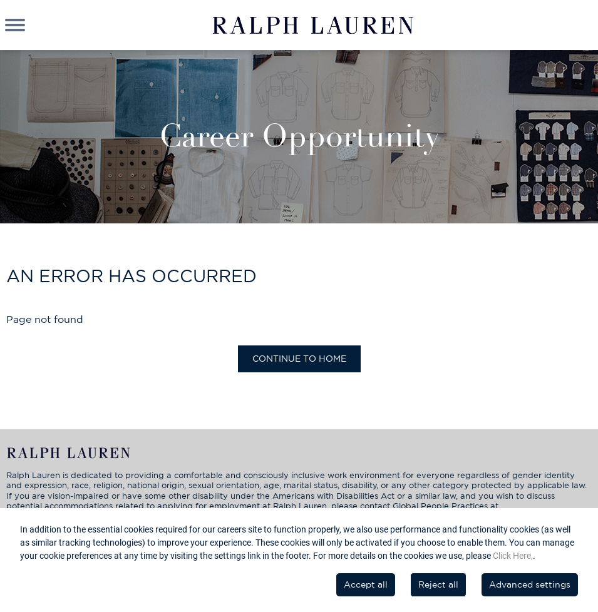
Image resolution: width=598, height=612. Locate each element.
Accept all (366, 584)
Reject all (438, 584)
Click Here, (513, 556)
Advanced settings (529, 584)
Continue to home (299, 359)
